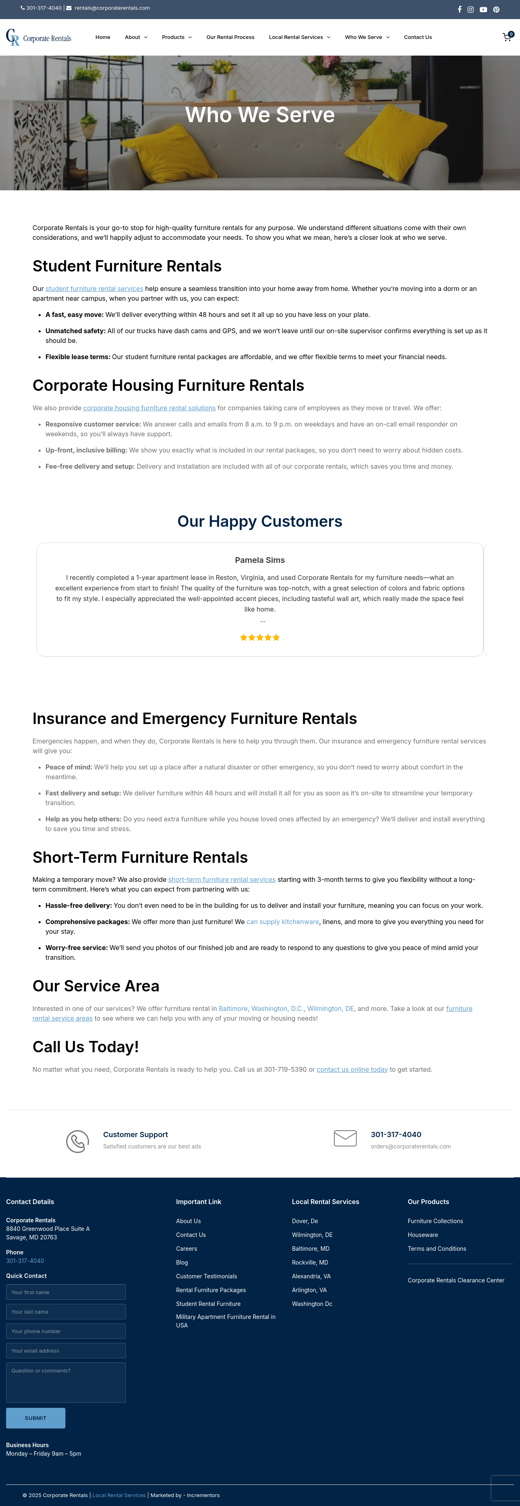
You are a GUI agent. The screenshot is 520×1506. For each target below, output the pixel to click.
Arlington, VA (309, 1289)
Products (173, 37)
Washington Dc (312, 1303)
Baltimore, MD (311, 1248)
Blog (182, 1262)
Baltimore (233, 1008)
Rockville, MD (310, 1262)
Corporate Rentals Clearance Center (456, 1280)
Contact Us (418, 37)
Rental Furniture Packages (211, 1289)
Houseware (423, 1234)
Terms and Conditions (437, 1248)
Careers (186, 1248)
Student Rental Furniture (208, 1303)
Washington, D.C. (277, 1008)
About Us (188, 1220)
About (132, 37)
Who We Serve (363, 37)
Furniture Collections (435, 1220)
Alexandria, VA (311, 1276)
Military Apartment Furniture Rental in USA (226, 1321)
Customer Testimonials (206, 1276)
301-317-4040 (25, 1260)
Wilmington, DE (331, 1008)
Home (102, 37)
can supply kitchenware (283, 922)
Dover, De (305, 1220)
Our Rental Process (230, 37)
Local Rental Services (296, 37)
